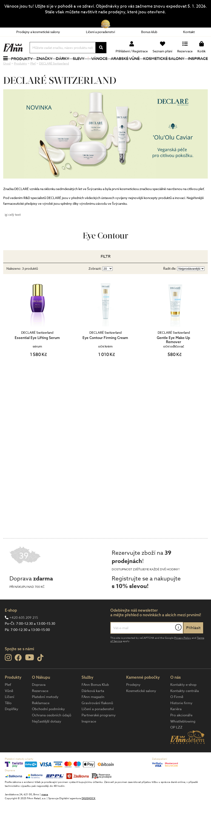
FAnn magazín (93, 712)
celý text (14, 230)
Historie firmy (181, 718)
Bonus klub (149, 32)
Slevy (81, 66)
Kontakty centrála (184, 706)
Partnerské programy (99, 730)
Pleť (8, 700)
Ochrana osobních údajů (51, 730)
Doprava (39, 700)
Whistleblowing (182, 736)
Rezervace (40, 706)
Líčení (9, 712)
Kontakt (189, 32)
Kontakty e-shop (183, 700)
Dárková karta (93, 706)
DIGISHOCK (88, 814)
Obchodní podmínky (48, 724)
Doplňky (11, 724)
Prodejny (133, 700)
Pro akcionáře (181, 730)
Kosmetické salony (166, 66)
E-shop (11, 625)
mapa (44, 810)
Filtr (106, 272)
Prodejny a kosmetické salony (38, 32)
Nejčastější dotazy (46, 736)
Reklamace (40, 718)
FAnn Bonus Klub (95, 700)
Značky (43, 66)
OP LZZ (176, 742)
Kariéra (176, 724)
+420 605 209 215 (23, 633)
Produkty (20, 66)
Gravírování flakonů (97, 718)
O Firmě (176, 712)
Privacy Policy (182, 653)
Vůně (9, 706)
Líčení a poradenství (100, 32)
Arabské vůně (129, 66)
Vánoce (102, 66)
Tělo (8, 718)
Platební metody (45, 712)
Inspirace (199, 66)
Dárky (62, 66)
